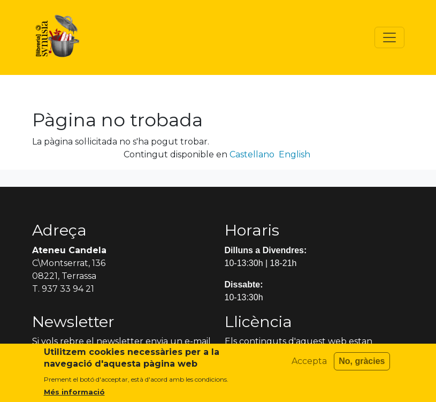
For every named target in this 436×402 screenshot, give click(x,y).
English (294, 154)
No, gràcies (362, 366)
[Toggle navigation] (389, 37)
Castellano (252, 154)
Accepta (309, 366)
